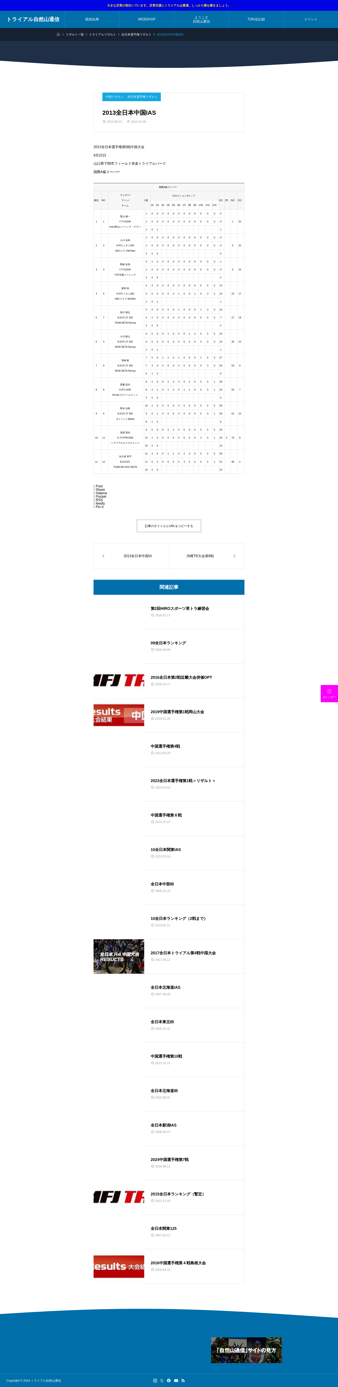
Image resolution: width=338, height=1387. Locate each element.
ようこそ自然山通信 (201, 19)
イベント (311, 19)
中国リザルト (115, 96)
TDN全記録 (256, 19)
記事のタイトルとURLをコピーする (169, 526)
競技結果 (92, 19)
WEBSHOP (147, 19)
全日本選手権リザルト (142, 96)
